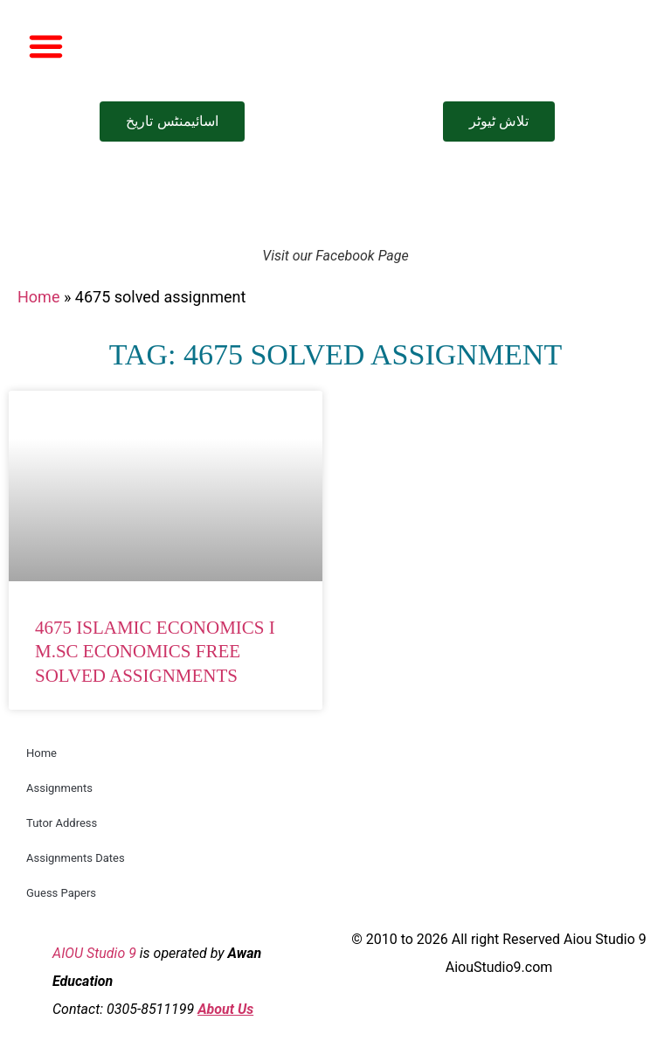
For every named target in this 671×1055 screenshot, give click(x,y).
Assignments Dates (75, 857)
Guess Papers (61, 892)
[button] (46, 46)
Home (38, 297)
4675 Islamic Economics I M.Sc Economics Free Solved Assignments (155, 651)
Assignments (59, 788)
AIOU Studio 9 (94, 953)
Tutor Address (61, 822)
